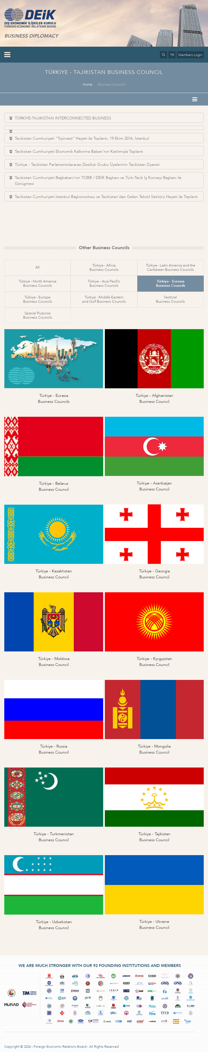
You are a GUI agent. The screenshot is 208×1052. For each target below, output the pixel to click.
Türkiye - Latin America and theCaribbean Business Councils (170, 267)
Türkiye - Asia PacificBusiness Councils (104, 283)
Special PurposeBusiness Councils (37, 315)
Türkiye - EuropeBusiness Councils (37, 299)
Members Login (190, 55)
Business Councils (111, 84)
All (37, 267)
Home (87, 84)
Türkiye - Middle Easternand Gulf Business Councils (104, 299)
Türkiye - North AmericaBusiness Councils (37, 283)
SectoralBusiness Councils (170, 299)
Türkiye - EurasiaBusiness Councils (170, 283)
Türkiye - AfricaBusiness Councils (104, 267)
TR (172, 55)
